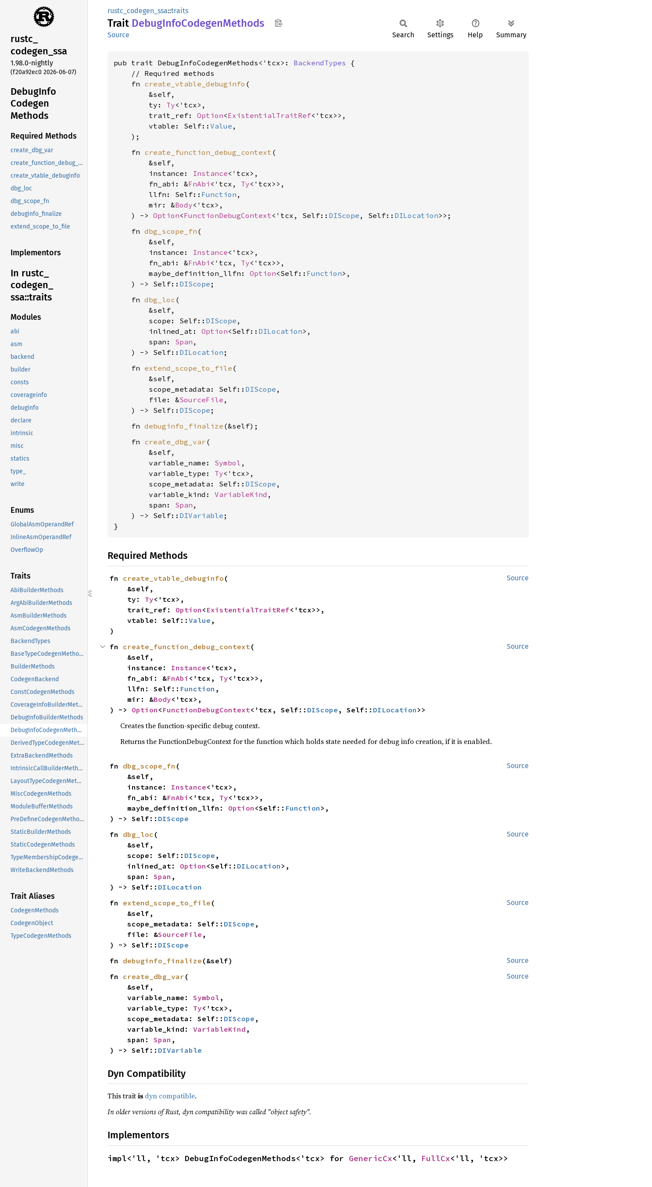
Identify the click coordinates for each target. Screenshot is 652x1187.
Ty (170, 104)
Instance (210, 173)
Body (184, 204)
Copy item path (278, 22)
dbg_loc (159, 299)
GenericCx (370, 1158)
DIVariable (201, 515)
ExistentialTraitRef (269, 115)
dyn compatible (170, 1096)
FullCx (435, 1158)
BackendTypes (320, 62)
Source (118, 35)
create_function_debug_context (208, 152)
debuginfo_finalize (183, 426)
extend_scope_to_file (188, 368)
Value (221, 126)
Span (184, 341)
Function (218, 194)
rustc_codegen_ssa (137, 11)
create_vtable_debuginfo (194, 83)
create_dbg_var (175, 441)
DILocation (416, 215)
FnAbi (199, 183)
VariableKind (241, 494)
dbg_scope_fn (170, 231)
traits (179, 11)
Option (210, 115)
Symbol (228, 462)
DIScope (344, 215)
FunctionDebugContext (228, 215)
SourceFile (201, 399)
